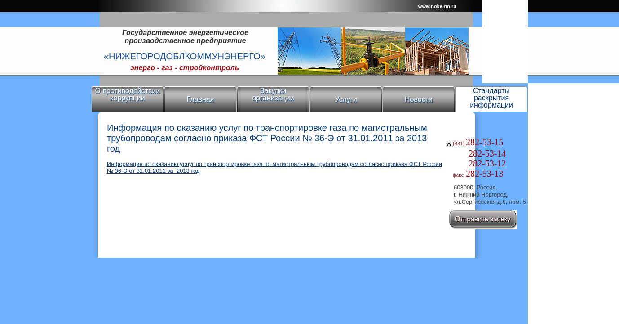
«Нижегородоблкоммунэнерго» (184, 56)
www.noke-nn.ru (437, 6)
